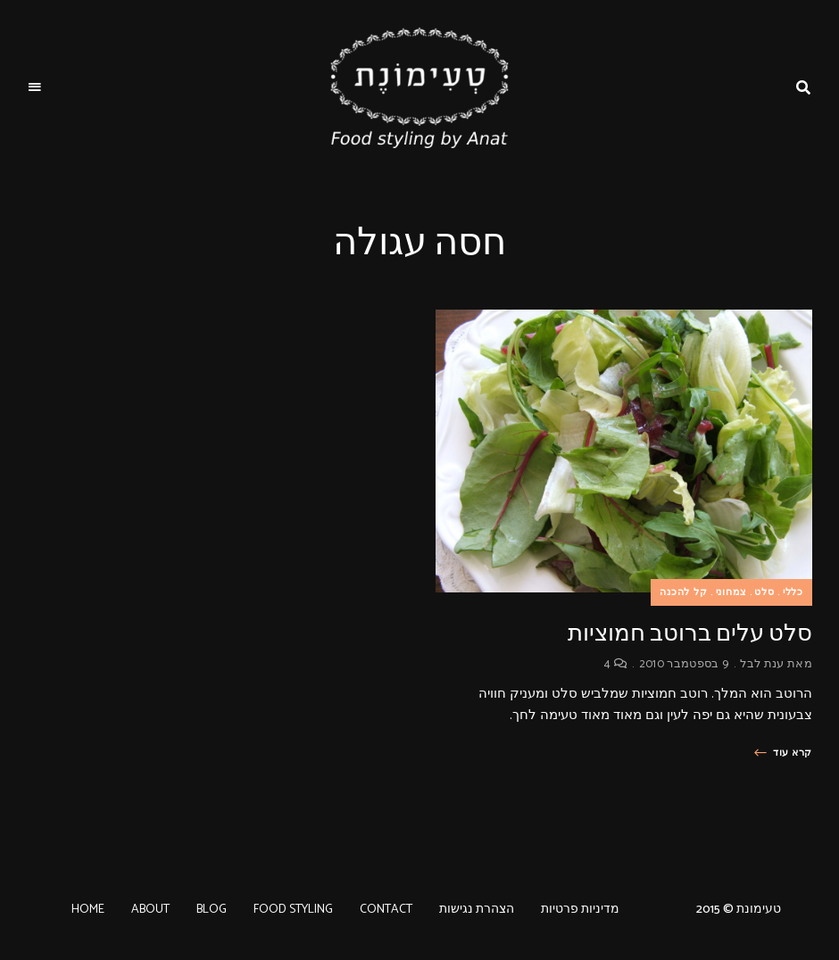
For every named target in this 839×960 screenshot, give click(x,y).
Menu (36, 87)
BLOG (211, 909)
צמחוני (731, 592)
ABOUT (150, 909)
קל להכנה (684, 592)
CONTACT (386, 909)
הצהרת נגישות (476, 909)
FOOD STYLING (293, 909)
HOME (87, 909)
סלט (764, 592)
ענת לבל (762, 664)
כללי (793, 592)
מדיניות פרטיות (580, 909)
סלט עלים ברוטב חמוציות (690, 633)
